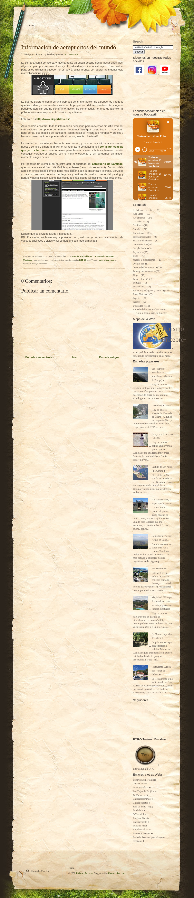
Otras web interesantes (104, 256)
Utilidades (28, 260)
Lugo (136, 256)
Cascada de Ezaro (160, 405)
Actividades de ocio (143, 210)
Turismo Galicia (140, 787)
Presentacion (139, 286)
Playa (136, 275)
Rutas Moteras (140, 294)
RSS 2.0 (82, 260)
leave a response (106, 260)
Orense (136, 263)
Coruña (75, 256)
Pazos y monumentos (143, 271)
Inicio (75, 357)
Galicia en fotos (140, 803)
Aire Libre (138, 214)
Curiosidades (86, 256)
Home (31, 25)
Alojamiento (139, 217)
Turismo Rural (140, 825)
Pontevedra (138, 279)
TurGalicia (138, 810)
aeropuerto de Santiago (107, 163)
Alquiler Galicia (140, 829)
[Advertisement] (153, 91)
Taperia (137, 298)
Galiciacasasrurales (142, 799)
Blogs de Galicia (141, 818)
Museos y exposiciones (144, 260)
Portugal (137, 282)
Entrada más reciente (38, 357)
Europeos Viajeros (142, 833)
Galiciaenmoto (140, 822)
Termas (136, 302)
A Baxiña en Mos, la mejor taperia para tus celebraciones (162, 503)
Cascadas (137, 221)
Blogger (163, 313)
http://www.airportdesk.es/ (52, 119)
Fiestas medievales (142, 237)
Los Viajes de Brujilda (143, 791)
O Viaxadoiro (139, 814)
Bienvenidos (158, 568)
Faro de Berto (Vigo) (143, 806)
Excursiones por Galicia (144, 780)
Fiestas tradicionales (143, 240)
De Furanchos (139, 795)
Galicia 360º (139, 783)
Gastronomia (139, 244)
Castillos (137, 225)
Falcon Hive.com (116, 873)
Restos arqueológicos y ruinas (147, 290)
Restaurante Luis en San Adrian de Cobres (161, 671)
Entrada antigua (109, 357)
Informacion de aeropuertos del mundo (68, 47)
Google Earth (139, 248)
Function (45, 871)
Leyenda (137, 252)
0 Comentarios (72, 54)
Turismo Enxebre (84, 873)
